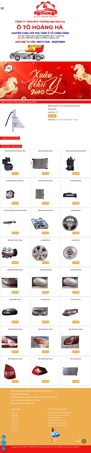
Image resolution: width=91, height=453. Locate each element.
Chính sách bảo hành (55, 418)
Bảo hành (14, 425)
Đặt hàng (52, 116)
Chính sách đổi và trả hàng (56, 420)
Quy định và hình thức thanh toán (58, 415)
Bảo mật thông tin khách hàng (57, 423)
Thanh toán (15, 420)
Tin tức (13, 428)
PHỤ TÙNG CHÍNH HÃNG (64, 120)
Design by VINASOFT (73, 447)
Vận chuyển (15, 423)
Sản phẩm (14, 418)
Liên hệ (13, 430)
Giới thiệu (14, 415)
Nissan (76, 120)
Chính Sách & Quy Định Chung (58, 425)
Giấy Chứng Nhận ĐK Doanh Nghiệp (59, 412)
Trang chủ (14, 412)
